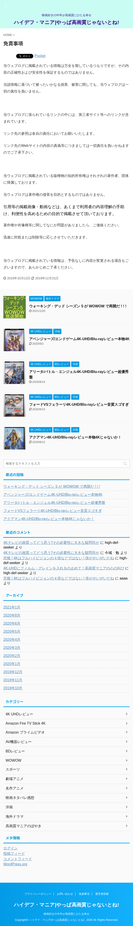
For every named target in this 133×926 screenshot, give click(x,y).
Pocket (39, 56)
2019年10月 (12, 688)
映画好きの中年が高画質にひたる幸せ (66, 913)
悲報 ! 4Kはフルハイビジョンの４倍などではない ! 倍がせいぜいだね (58, 558)
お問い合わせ (65, 893)
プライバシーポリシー (37, 893)
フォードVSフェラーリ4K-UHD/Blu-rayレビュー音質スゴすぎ (79, 404)
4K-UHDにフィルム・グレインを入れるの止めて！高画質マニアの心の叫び (63, 568)
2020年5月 (12, 631)
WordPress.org (15, 864)
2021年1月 (12, 607)
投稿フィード (14, 853)
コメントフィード (17, 859)
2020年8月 (12, 615)
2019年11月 (12, 680)
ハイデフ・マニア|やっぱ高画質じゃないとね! (66, 22)
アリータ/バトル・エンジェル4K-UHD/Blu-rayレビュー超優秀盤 (54, 503)
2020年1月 (12, 664)
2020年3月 (12, 648)
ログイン (10, 848)
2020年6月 (12, 623)
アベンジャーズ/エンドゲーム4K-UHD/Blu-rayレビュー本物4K (79, 339)
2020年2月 (12, 656)
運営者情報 (102, 893)
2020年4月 (12, 640)
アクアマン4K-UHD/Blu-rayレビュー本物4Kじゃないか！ (75, 437)
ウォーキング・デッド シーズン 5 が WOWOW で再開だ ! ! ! (78, 306)
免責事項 (84, 893)
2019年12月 (12, 672)
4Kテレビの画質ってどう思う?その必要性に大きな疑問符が (51, 543)
